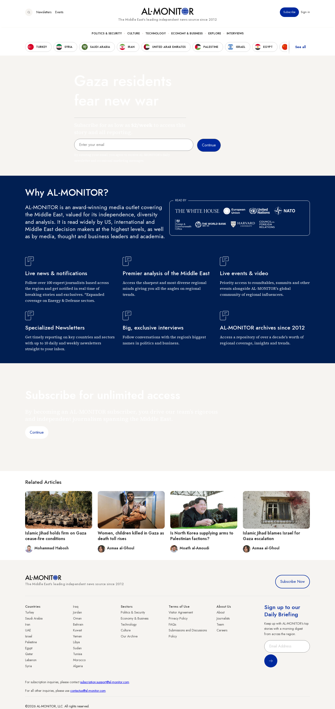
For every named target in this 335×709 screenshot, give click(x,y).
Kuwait (77, 630)
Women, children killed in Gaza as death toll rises (131, 535)
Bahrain (78, 624)
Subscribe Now (292, 581)
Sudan (77, 648)
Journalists (223, 618)
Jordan (77, 612)
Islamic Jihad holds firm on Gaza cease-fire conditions (55, 535)
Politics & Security (107, 35)
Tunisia (77, 654)
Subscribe (289, 14)
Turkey (29, 612)
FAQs (172, 624)
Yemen (77, 636)
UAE (28, 630)
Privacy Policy (178, 618)
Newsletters (43, 13)
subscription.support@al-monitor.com (104, 682)
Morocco (79, 660)
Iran (27, 624)
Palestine (31, 642)
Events (59, 13)
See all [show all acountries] (300, 48)
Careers (222, 630)
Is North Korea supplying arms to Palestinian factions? (201, 535)
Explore (214, 35)
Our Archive (129, 636)
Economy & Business (187, 35)
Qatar (29, 654)
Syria (28, 666)
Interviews (235, 35)
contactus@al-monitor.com (88, 690)
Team (220, 624)
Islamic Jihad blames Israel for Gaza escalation (271, 535)
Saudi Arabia (34, 618)
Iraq (75, 606)
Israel (28, 636)
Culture (133, 35)
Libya (76, 642)
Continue (37, 432)
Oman (77, 618)
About (220, 612)
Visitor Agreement (181, 612)
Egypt (28, 648)
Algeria (78, 666)
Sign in (305, 14)
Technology (155, 35)
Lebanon (31, 660)
